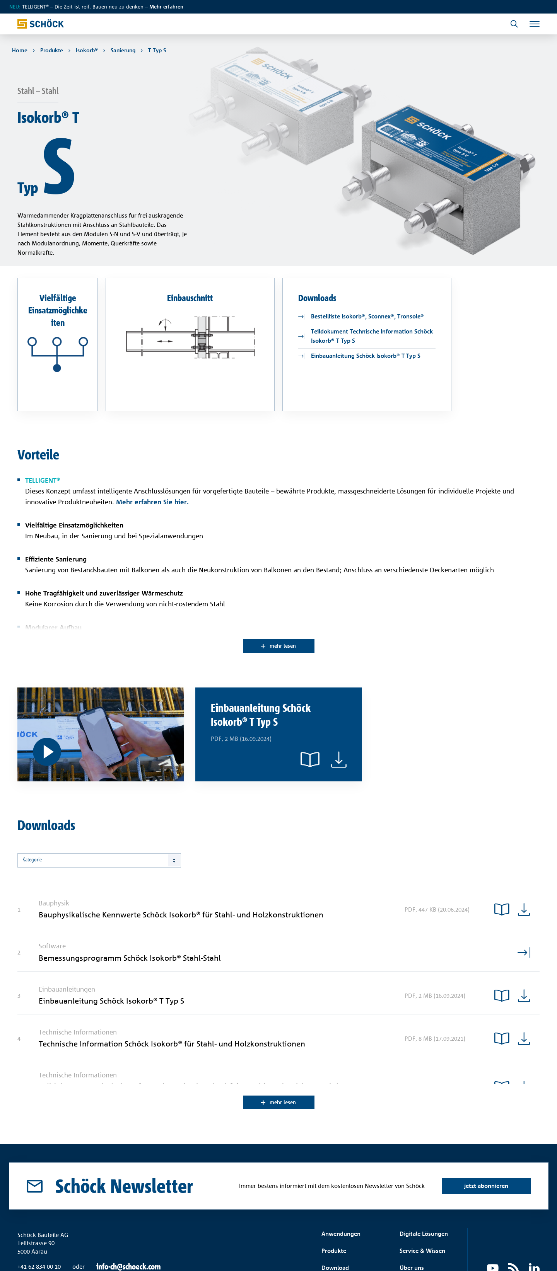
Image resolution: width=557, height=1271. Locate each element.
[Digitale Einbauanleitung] (100, 685)
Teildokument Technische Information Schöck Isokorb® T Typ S (372, 285)
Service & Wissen (422, 1201)
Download (335, 1218)
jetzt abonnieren (485, 1136)
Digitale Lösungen (424, 1184)
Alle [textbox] (27, 810)
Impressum (526, 1254)
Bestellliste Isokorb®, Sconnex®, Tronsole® (367, 266)
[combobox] (99, 810)
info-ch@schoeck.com (128, 1218)
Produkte (333, 1201)
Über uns (412, 1218)
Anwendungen (341, 1184)
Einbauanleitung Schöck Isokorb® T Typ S (365, 305)
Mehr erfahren (166, 6)
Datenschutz (491, 1254)
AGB (464, 1254)
